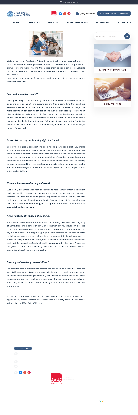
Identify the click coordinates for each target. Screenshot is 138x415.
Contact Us (124, 22)
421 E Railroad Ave (26, 353)
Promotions (102, 22)
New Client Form (69, 2)
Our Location (24, 348)
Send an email (25, 366)
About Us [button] (33, 22)
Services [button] (52, 22)
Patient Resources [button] (76, 22)
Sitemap (17, 401)
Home (16, 22)
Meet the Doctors (112, 70)
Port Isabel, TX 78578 (28, 357)
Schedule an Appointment (114, 13)
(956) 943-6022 (87, 13)
